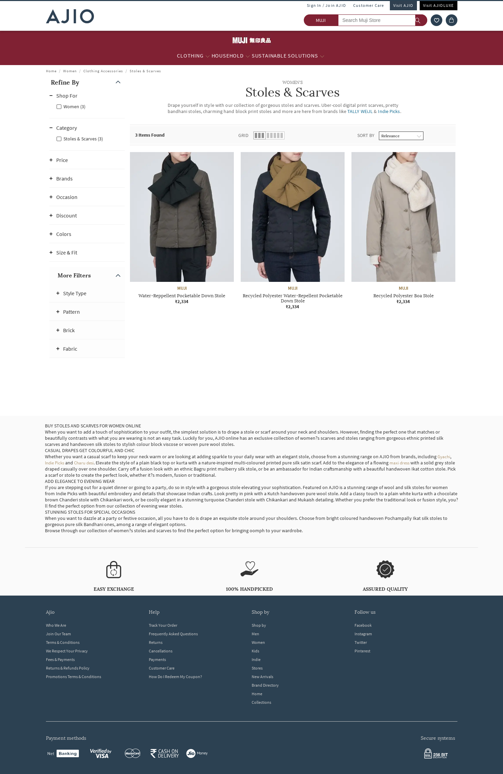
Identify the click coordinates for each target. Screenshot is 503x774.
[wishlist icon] (436, 20)
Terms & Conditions (63, 642)
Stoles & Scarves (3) (83, 139)
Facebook (363, 625)
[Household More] (248, 56)
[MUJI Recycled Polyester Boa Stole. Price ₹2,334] (403, 228)
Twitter (361, 642)
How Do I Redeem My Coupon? (175, 676)
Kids (255, 650)
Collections (261, 702)
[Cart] (451, 20)
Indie (256, 659)
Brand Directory (265, 685)
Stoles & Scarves (145, 70)
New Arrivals (262, 676)
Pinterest (362, 650)
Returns (156, 642)
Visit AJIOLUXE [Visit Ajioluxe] (438, 5)
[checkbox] (87, 106)
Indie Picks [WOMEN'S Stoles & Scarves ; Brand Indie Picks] (389, 111)
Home (51, 70)
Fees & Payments (60, 659)
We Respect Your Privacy (67, 650)
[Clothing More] (208, 56)
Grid (243, 135)
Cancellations (160, 650)
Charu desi (84, 463)
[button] (87, 82)
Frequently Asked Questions (173, 633)
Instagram (363, 633)
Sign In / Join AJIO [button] (326, 5)
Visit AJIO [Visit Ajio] (403, 5)
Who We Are (56, 625)
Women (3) (74, 106)
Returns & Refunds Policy (67, 668)
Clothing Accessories (103, 70)
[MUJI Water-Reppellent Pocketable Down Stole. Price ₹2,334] (182, 228)
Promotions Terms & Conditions (73, 676)
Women (70, 70)
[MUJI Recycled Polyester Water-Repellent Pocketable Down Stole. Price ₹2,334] (293, 231)
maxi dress (399, 463)
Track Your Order (163, 625)
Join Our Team (58, 633)
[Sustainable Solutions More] (322, 56)
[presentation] (301, 251)
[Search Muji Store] (382, 20)
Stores (257, 668)
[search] (421, 20)
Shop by (259, 625)
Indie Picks (54, 463)
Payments (157, 659)
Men (255, 633)
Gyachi (444, 457)
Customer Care (368, 5)
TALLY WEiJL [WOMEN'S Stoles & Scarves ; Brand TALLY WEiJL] (360, 111)
